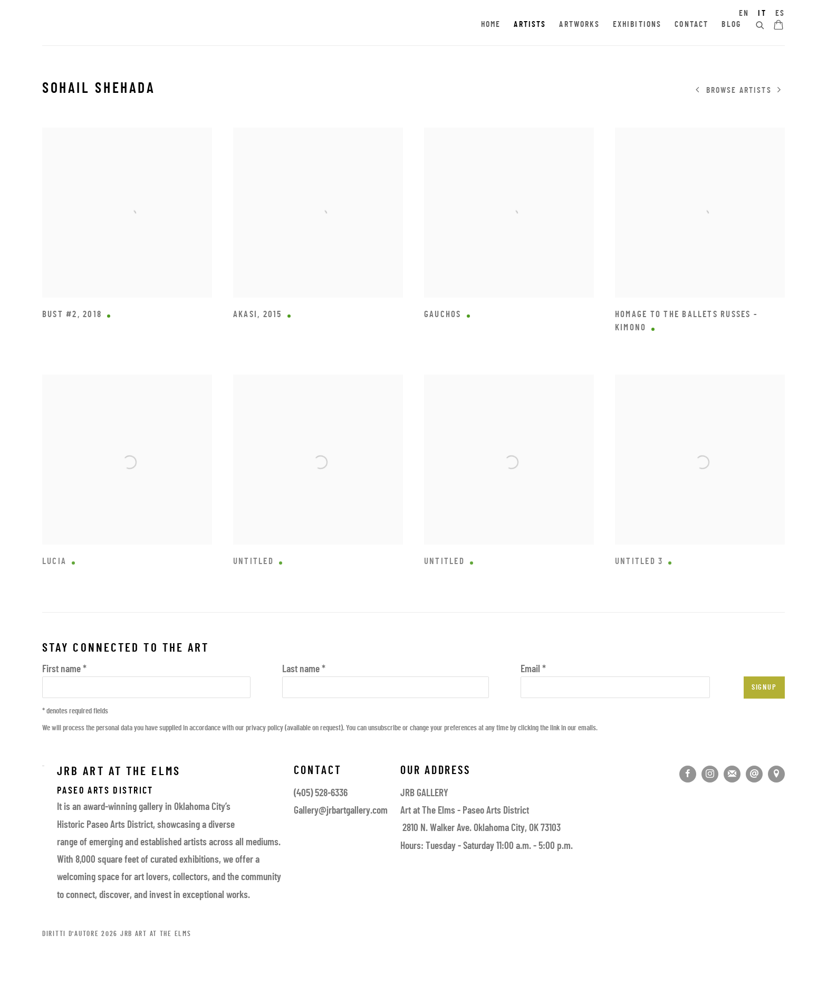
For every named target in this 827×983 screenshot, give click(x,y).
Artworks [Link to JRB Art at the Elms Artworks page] (579, 24)
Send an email (754, 774)
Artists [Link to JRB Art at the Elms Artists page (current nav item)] (530, 24)
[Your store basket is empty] (778, 26)
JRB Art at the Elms (137, 25)
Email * (533, 670)
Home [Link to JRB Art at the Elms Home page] (491, 24)
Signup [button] (764, 688)
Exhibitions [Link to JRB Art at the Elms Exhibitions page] (637, 24)
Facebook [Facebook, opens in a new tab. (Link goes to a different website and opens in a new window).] (687, 774)
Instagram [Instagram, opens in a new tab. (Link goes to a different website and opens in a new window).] (709, 774)
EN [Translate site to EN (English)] (744, 13)
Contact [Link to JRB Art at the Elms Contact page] (691, 24)
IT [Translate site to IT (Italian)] (762, 13)
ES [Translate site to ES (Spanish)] (780, 13)
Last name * (303, 670)
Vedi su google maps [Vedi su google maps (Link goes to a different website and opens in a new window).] (776, 774)
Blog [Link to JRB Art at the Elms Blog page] (731, 24)
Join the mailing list (732, 774)
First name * (64, 670)
